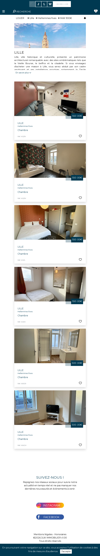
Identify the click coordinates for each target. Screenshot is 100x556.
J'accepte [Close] (66, 551)
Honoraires (60, 534)
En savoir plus (23, 72)
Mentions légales (43, 534)
